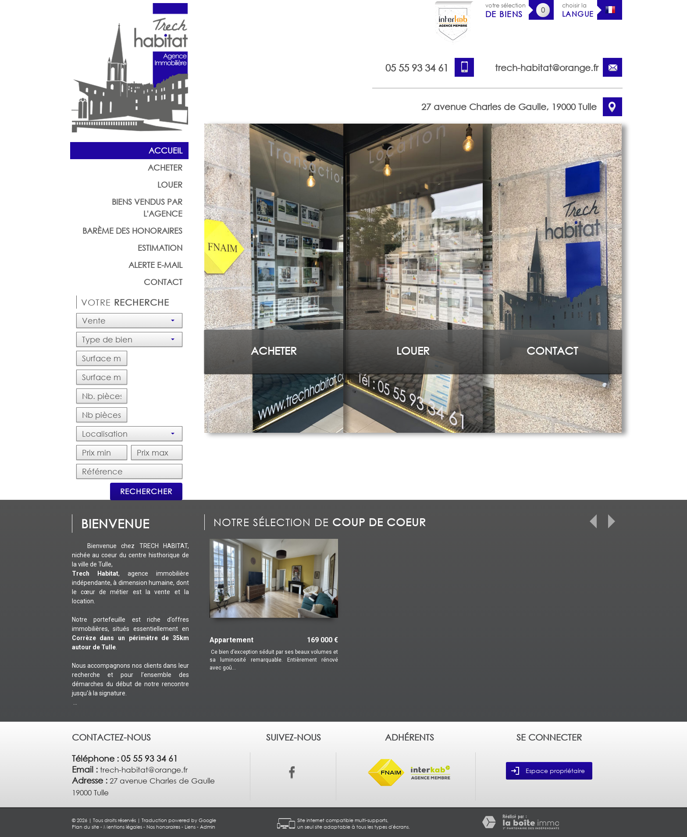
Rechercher (146, 491)
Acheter (165, 167)
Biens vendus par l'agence (147, 207)
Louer (169, 184)
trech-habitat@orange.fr (546, 67)
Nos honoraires (163, 827)
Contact (163, 282)
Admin (207, 827)
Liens (190, 827)
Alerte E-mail (155, 265)
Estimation (160, 248)
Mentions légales (122, 827)
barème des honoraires (132, 230)
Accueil (165, 150)
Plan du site (85, 827)
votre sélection (505, 10)
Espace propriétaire (548, 770)
